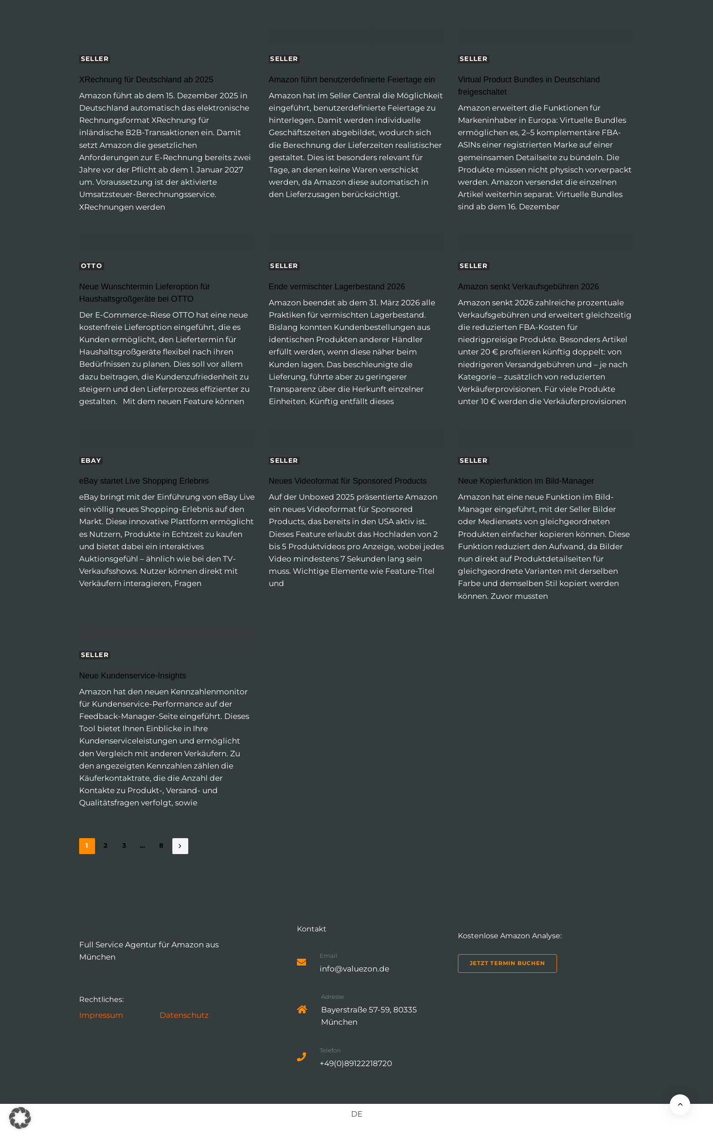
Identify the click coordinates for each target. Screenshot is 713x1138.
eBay (91, 461)
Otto (92, 266)
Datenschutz (184, 1015)
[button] (20, 1118)
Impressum (101, 1015)
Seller (95, 59)
